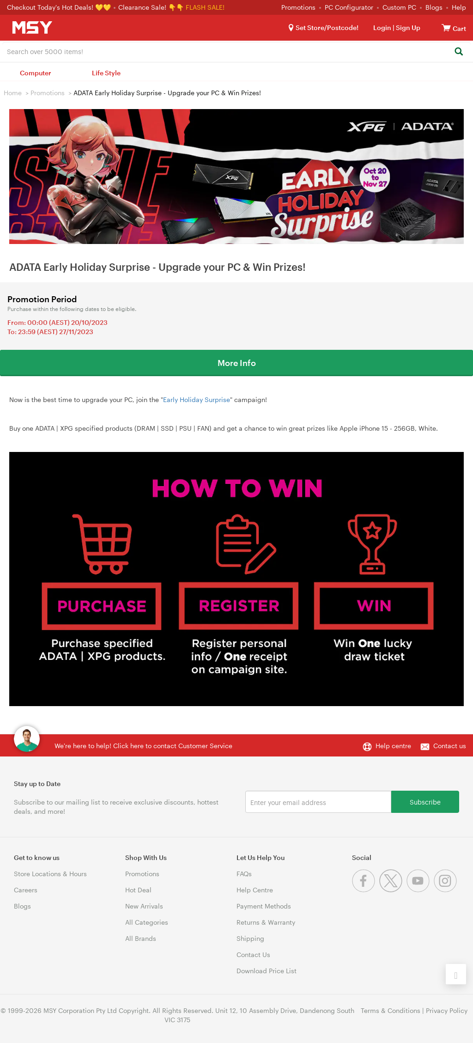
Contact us (449, 746)
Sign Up (407, 27)
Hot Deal (138, 890)
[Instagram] (446, 890)
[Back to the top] (456, 974)
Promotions (298, 7)
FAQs (244, 874)
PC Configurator (349, 7)
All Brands (140, 938)
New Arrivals (144, 906)
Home (13, 93)
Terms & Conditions (390, 1010)
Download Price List (266, 971)
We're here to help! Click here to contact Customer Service (143, 746)
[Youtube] (420, 890)
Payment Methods (263, 906)
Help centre (393, 746)
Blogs (434, 7)
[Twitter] (392, 890)
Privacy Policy (446, 1010)
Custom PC (399, 7)
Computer (35, 73)
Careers (25, 890)
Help (459, 7)
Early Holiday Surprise (196, 399)
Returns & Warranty (265, 922)
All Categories (146, 922)
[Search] (458, 52)
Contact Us (253, 954)
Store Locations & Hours (50, 874)
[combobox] (236, 51)
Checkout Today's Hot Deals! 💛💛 (60, 7)
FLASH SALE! (205, 7)
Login (382, 27)
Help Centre (254, 890)
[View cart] (446, 27)
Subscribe (425, 801)
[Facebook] (365, 890)
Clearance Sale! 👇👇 (151, 7)
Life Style (106, 73)
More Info (237, 363)
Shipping (250, 938)
